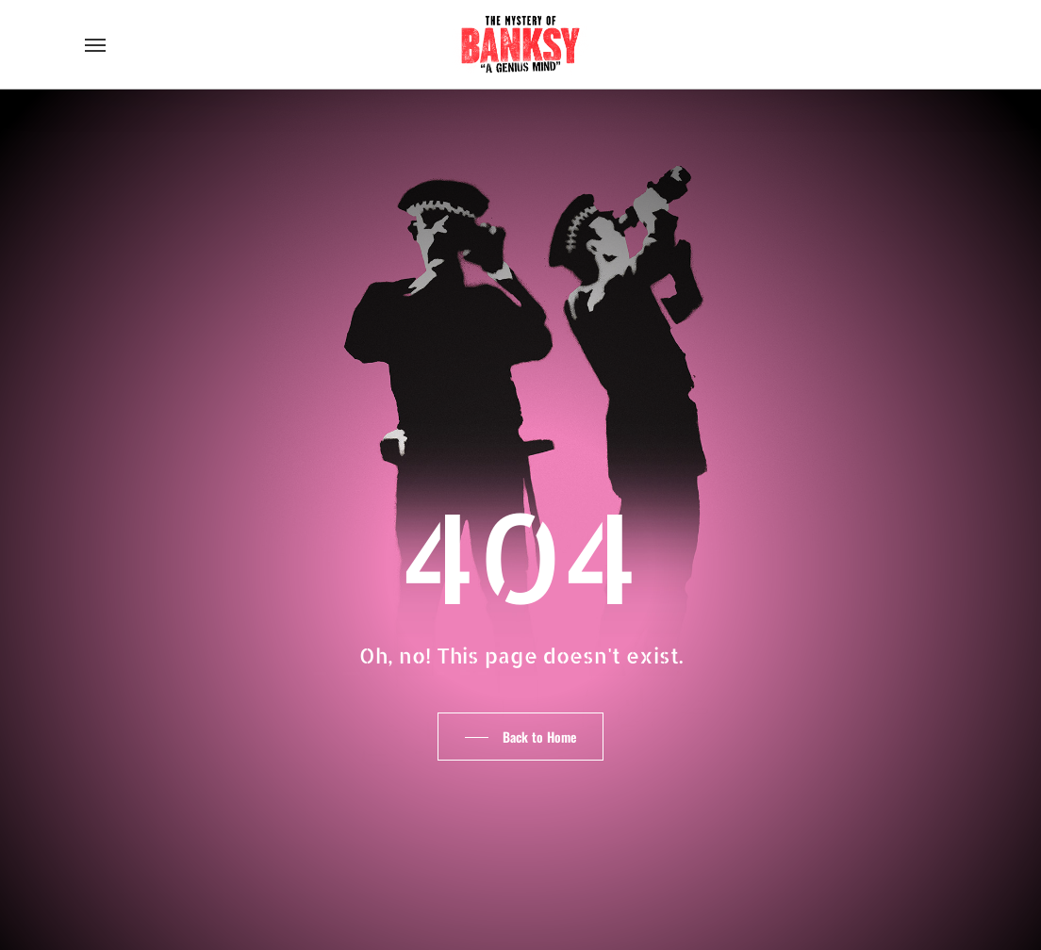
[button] (95, 44)
